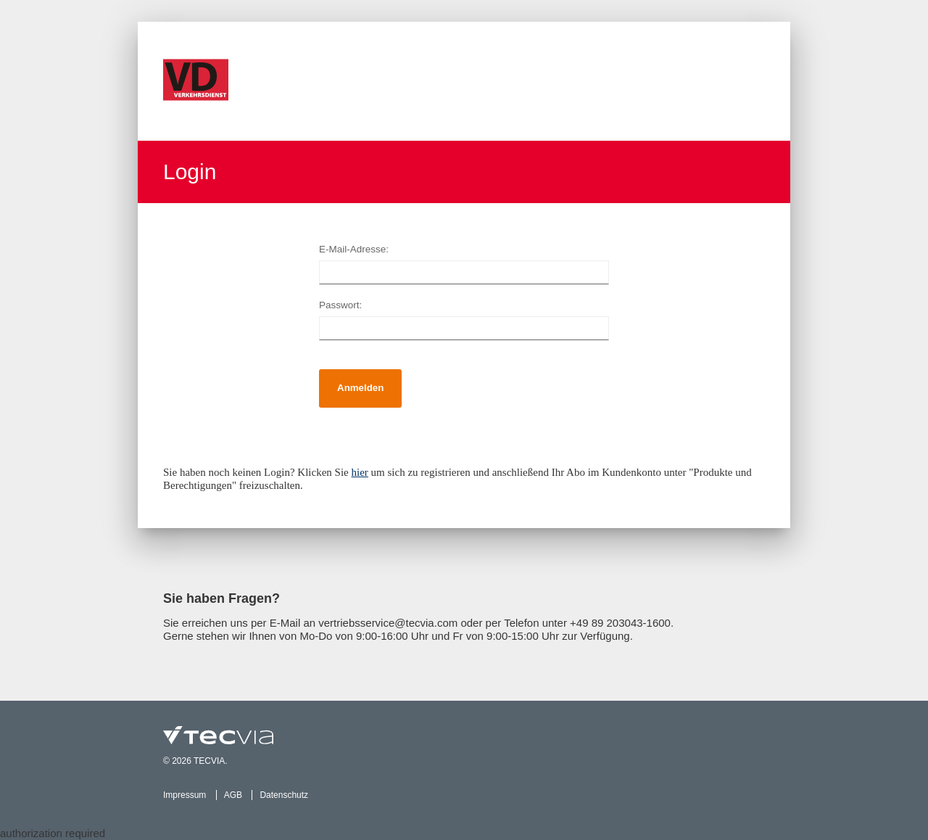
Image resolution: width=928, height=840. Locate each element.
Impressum (184, 795)
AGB (233, 795)
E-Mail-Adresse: (354, 249)
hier (360, 472)
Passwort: (340, 305)
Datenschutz (284, 795)
